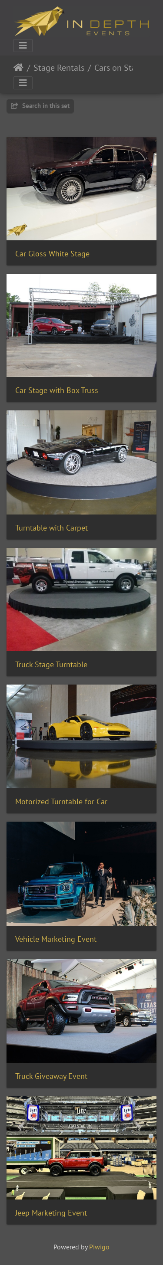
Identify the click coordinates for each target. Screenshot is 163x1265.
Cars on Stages (121, 67)
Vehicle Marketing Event (55, 939)
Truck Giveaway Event (51, 1076)
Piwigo (99, 1246)
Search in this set (40, 106)
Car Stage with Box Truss (56, 390)
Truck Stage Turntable (51, 664)
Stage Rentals (58, 67)
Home (18, 67)
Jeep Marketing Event (51, 1212)
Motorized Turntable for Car (61, 801)
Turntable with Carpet (51, 527)
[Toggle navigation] (23, 45)
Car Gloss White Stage (52, 253)
